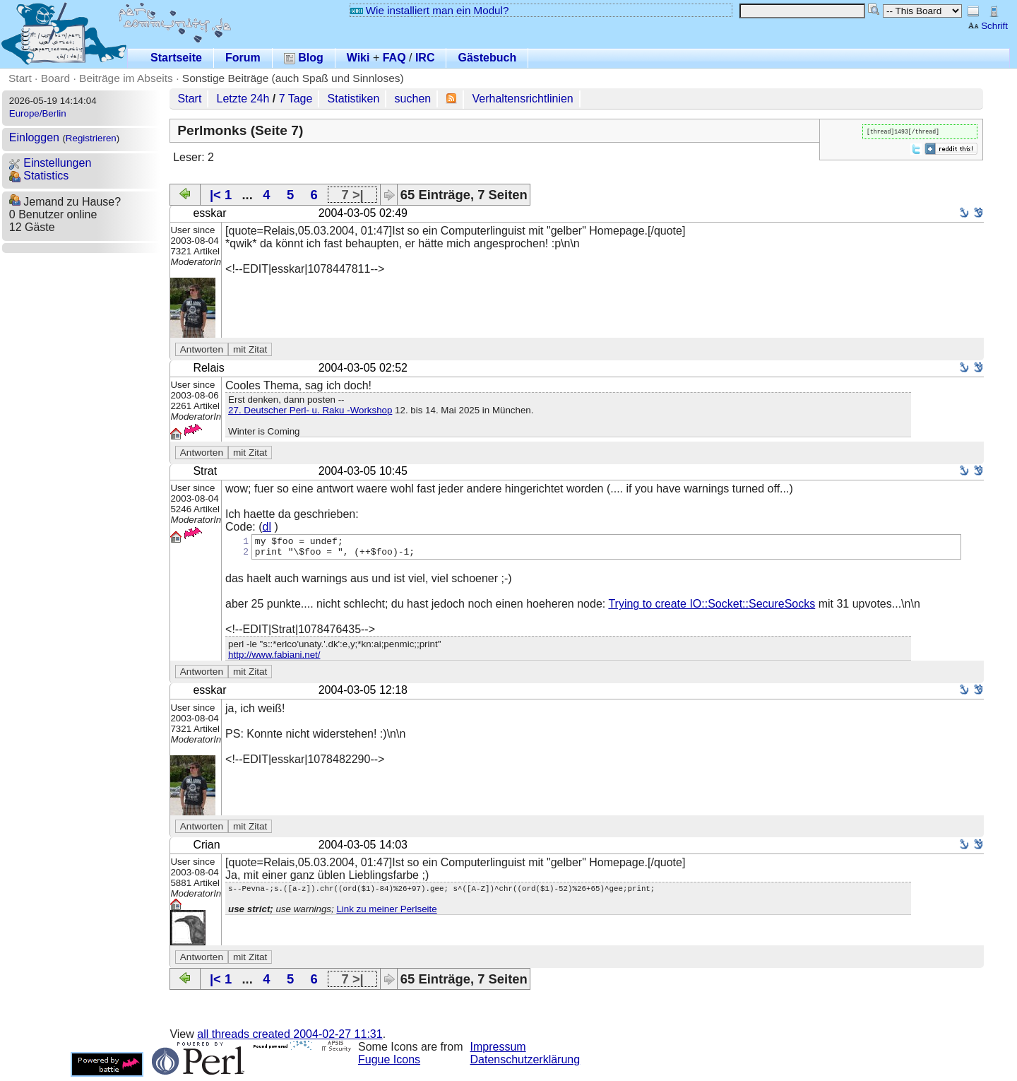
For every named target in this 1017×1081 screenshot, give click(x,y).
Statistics (39, 176)
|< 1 (221, 194)
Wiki (358, 58)
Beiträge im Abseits (126, 78)
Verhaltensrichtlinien (522, 99)
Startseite (176, 58)
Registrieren (91, 138)
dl (267, 527)
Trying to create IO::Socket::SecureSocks (711, 608)
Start (20, 78)
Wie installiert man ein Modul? (429, 10)
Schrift (988, 25)
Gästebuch (487, 58)
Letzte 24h (243, 99)
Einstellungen (50, 163)
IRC (425, 58)
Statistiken (354, 99)
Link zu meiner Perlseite (386, 915)
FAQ (394, 58)
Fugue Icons (389, 1064)
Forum (243, 58)
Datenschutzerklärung (525, 1064)
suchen (413, 99)
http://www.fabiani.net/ (274, 659)
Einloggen (34, 137)
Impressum (498, 1051)
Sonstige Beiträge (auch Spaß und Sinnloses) (293, 78)
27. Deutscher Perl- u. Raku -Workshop (310, 410)
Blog (303, 58)
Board (55, 78)
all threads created (289, 1038)
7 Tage (296, 99)
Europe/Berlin (37, 113)
